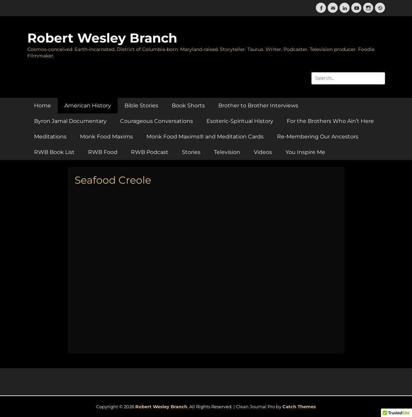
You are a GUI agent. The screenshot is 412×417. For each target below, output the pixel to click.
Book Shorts (188, 105)
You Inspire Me (305, 152)
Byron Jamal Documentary (70, 121)
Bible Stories (141, 105)
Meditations (50, 136)
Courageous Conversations (156, 121)
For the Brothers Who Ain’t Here (330, 121)
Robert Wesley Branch (102, 38)
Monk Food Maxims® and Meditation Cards (205, 136)
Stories (191, 152)
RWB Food (102, 152)
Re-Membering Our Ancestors (317, 136)
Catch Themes (299, 406)
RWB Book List (54, 152)
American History (87, 105)
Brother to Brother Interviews (258, 105)
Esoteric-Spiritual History (240, 121)
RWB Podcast (149, 152)
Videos (263, 152)
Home (42, 105)
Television (227, 152)
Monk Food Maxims (106, 136)
